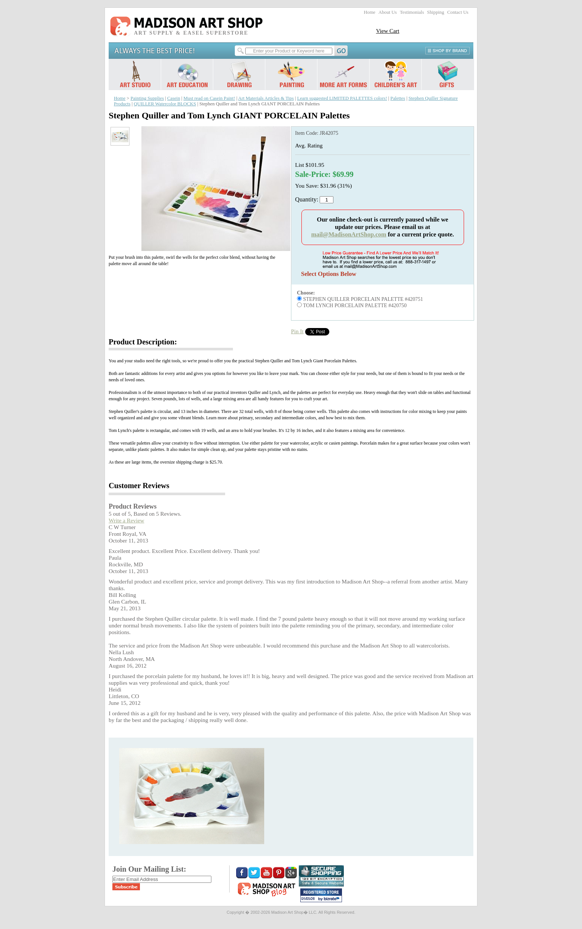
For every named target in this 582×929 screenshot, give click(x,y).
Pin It (297, 331)
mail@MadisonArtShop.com (348, 234)
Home (369, 12)
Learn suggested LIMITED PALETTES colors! (342, 98)
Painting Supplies (147, 98)
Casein (173, 98)
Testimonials (412, 12)
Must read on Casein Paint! (209, 98)
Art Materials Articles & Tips (266, 98)
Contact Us (458, 12)
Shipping (435, 12)
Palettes (397, 98)
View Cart (387, 31)
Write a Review (126, 520)
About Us (387, 12)
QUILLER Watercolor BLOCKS (165, 103)
